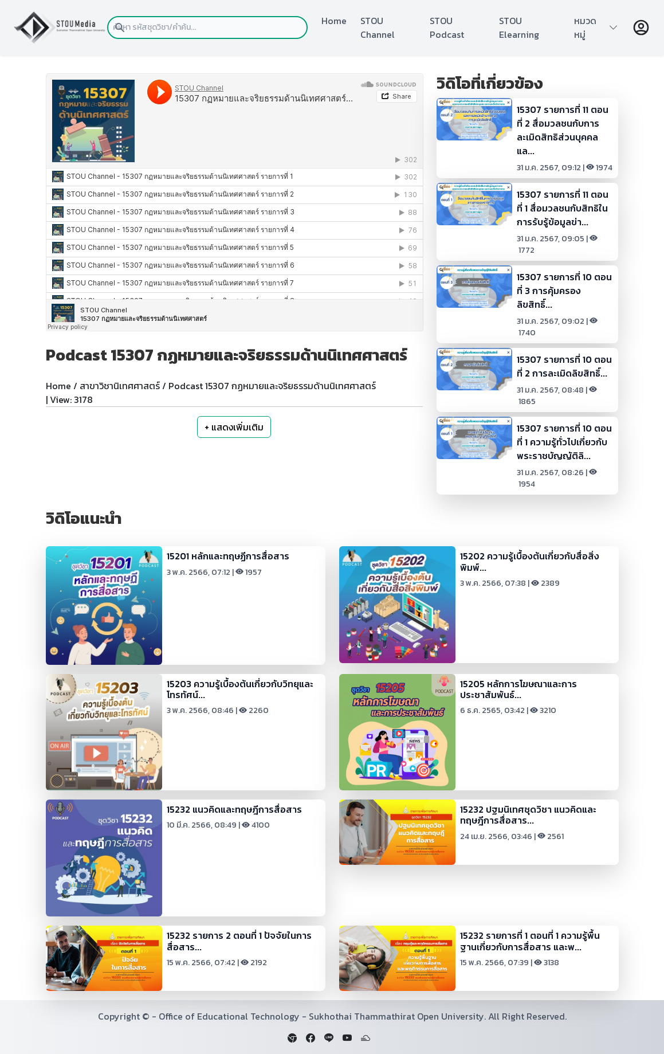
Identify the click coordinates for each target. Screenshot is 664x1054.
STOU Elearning (519, 27)
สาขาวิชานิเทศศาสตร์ (120, 386)
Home (334, 21)
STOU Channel (377, 27)
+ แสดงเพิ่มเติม (234, 427)
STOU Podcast (447, 27)
